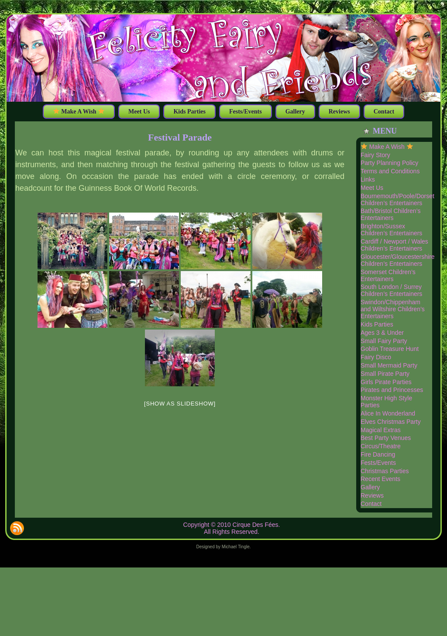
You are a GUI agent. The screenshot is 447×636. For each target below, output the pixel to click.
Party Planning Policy (389, 162)
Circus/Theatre (381, 446)
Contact (371, 503)
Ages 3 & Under (382, 332)
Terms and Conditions (390, 171)
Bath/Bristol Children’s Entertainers (390, 214)
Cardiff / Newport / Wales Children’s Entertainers (394, 245)
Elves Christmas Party (391, 421)
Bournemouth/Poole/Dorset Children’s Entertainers (397, 199)
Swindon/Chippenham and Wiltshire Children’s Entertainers (393, 309)
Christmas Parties (385, 471)
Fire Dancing (378, 454)
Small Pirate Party (385, 373)
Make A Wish (387, 146)
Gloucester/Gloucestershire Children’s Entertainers (398, 260)
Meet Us (372, 187)
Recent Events (380, 478)
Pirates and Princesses (392, 389)
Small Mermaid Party (389, 365)
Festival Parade (180, 137)
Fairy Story (375, 154)
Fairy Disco (376, 357)
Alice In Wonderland (388, 413)
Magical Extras (381, 429)
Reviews (372, 495)
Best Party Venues (386, 437)
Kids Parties (377, 324)
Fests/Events (378, 462)
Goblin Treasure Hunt (390, 348)
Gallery (370, 487)
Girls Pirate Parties (386, 381)
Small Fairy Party (384, 340)
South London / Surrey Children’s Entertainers (391, 290)
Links (368, 179)
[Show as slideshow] (180, 403)
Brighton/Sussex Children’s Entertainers (391, 230)
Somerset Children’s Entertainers (388, 275)
